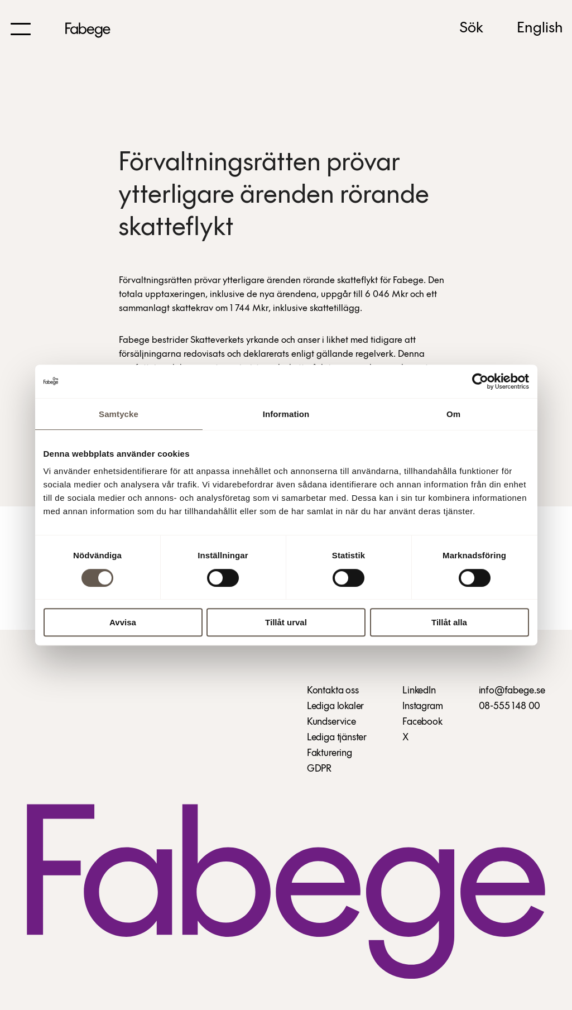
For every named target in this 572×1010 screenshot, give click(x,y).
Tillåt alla (449, 622)
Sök (471, 28)
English (540, 28)
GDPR (319, 769)
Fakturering (329, 753)
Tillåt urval (286, 622)
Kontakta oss (333, 691)
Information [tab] (286, 414)
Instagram (422, 706)
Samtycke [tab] (118, 414)
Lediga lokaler (335, 706)
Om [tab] (453, 414)
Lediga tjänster (337, 738)
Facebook (422, 722)
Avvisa (122, 622)
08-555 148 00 (510, 706)
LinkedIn (419, 691)
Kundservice (331, 722)
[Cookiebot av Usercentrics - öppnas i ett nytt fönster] (480, 381)
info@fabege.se (512, 691)
